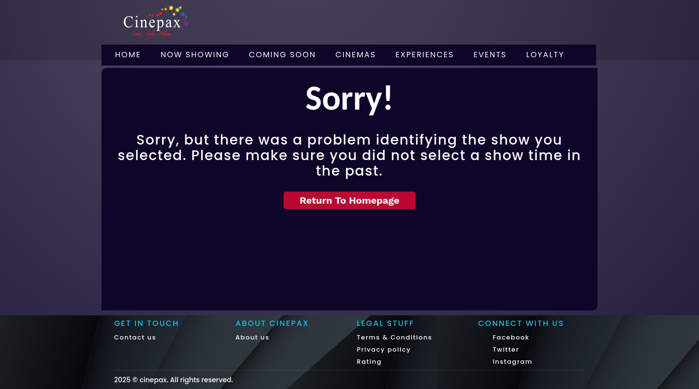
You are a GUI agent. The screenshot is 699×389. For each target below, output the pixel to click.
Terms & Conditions (394, 337)
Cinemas (355, 54)
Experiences (425, 54)
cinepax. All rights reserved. (186, 380)
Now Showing (195, 54)
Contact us (135, 337)
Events (490, 54)
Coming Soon (282, 54)
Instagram (511, 361)
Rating (369, 361)
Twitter (504, 349)
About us (252, 337)
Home (128, 54)
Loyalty (545, 54)
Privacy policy (384, 349)
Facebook (510, 337)
